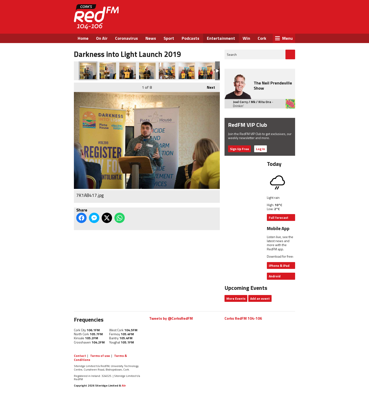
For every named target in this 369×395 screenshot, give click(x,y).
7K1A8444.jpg (108, 71)
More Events (235, 298)
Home (83, 38)
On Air (102, 38)
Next (208, 86)
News (150, 38)
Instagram (271, 25)
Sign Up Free (239, 148)
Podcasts (190, 38)
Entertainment (221, 38)
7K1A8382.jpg (147, 71)
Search (232, 54)
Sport (169, 38)
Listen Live (265, 12)
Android (275, 276)
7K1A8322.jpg (167, 71)
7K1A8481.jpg (127, 71)
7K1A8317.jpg (187, 71)
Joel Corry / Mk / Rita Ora (252, 101)
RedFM (96, 16)
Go (290, 54)
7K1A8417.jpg (88, 71)
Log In (260, 148)
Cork (262, 38)
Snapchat (284, 25)
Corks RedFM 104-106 (243, 318)
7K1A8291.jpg (206, 71)
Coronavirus (126, 38)
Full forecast (278, 217)
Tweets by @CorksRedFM (171, 318)
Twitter (258, 25)
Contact (80, 355)
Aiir (124, 385)
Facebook (246, 25)
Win (246, 38)
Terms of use (100, 355)
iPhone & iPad (279, 265)
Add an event (260, 298)
